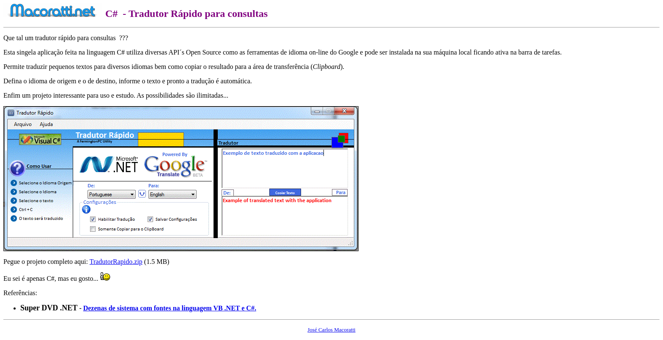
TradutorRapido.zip (116, 261)
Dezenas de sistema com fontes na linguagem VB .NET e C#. (169, 308)
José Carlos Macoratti (331, 329)
